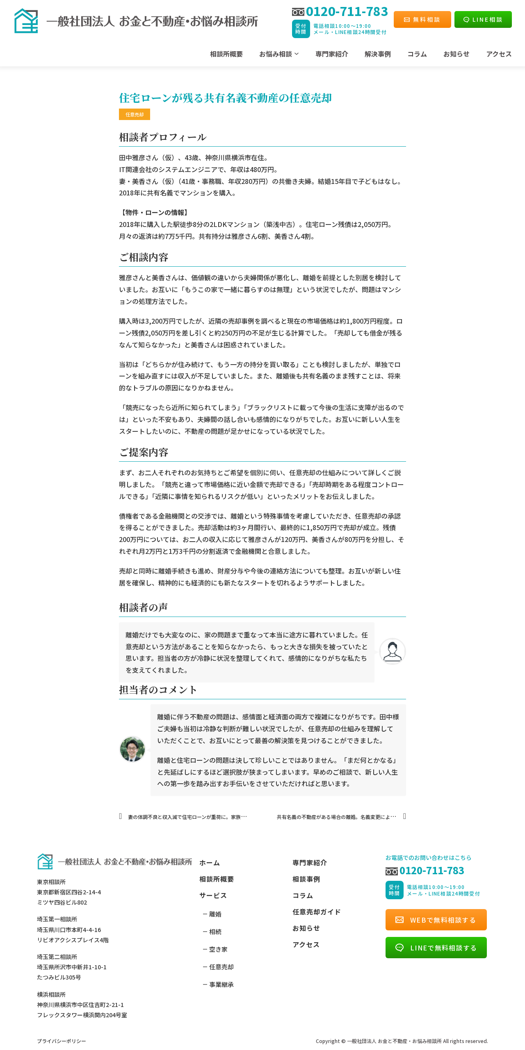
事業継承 (221, 984)
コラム (417, 54)
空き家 (218, 949)
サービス (213, 895)
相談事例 (306, 878)
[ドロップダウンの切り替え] (296, 53)
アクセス (499, 54)
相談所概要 (226, 54)
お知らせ (456, 54)
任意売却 (221, 966)
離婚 (215, 913)
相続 (215, 931)
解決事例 (378, 54)
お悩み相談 (275, 54)
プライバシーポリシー (61, 1040)
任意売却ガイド (316, 911)
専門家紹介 (331, 54)
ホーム (209, 862)
